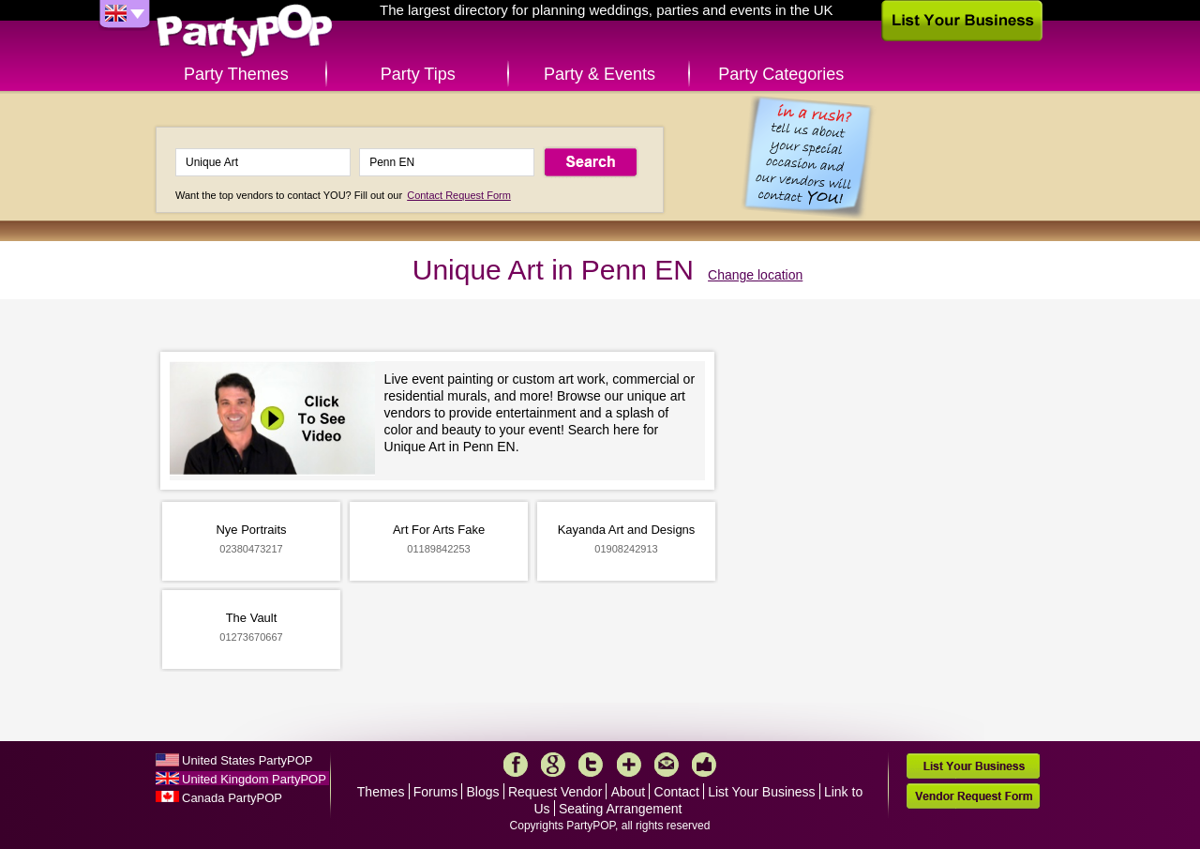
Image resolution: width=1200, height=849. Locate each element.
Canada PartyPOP (232, 798)
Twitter (590, 764)
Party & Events (599, 74)
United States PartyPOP (247, 760)
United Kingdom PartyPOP (254, 779)
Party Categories (781, 74)
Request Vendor (555, 791)
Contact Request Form (459, 195)
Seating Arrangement (620, 808)
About (628, 791)
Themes (381, 791)
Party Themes (236, 74)
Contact (676, 791)
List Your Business (761, 791)
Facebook (515, 764)
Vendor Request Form (973, 796)
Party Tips (418, 74)
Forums (435, 791)
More (629, 764)
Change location (755, 274)
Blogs (483, 791)
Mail (666, 764)
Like (704, 764)
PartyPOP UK (245, 31)
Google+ (553, 764)
